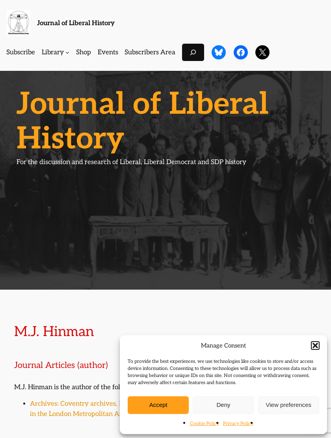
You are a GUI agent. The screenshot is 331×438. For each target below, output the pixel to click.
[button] (315, 345)
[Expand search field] (193, 52)
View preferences (289, 404)
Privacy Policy (238, 424)
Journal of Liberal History (76, 23)
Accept (158, 404)
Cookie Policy (204, 424)
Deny (223, 404)
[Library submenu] (67, 52)
